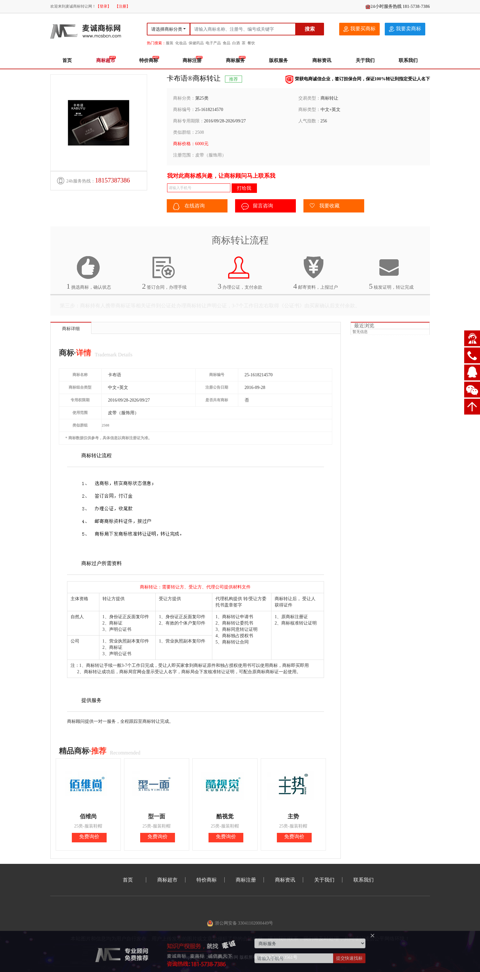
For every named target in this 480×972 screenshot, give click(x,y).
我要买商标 (359, 29)
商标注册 (192, 60)
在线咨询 (189, 206)
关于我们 (365, 60)
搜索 (310, 29)
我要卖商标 (405, 29)
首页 (67, 60)
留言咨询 (257, 206)
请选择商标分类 (166, 29)
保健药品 (196, 43)
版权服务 (278, 60)
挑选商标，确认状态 (88, 272)
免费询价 (89, 836)
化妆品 (181, 43)
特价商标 (148, 60)
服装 (169, 43)
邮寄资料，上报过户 (315, 272)
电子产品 (213, 43)
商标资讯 (321, 60)
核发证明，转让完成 (391, 272)
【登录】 (103, 6)
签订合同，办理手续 (164, 272)
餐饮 (251, 43)
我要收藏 (325, 206)
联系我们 (408, 60)
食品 (226, 43)
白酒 (236, 43)
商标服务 (235, 60)
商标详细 (71, 328)
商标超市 (105, 60)
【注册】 (122, 6)
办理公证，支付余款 (240, 272)
